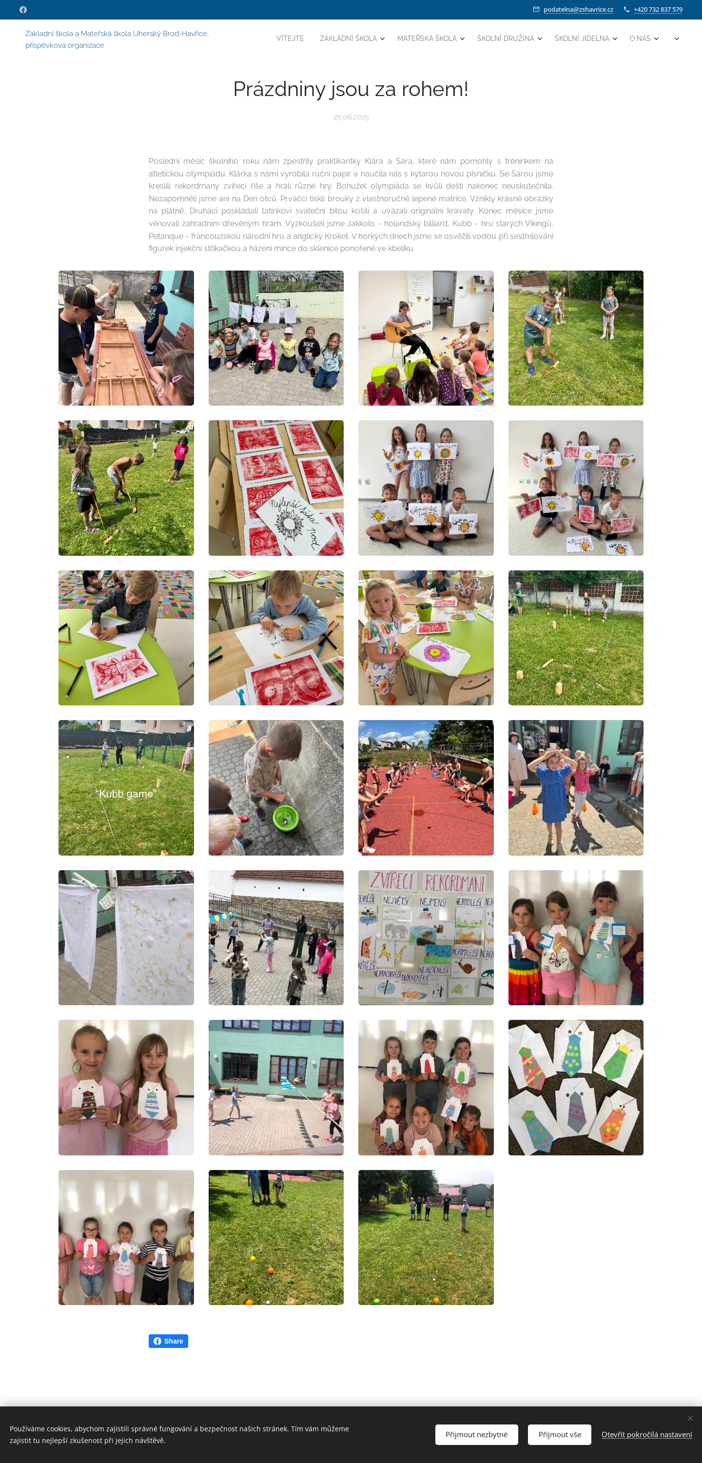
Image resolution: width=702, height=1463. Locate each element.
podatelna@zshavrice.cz (578, 9)
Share (168, 1341)
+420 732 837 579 (658, 9)
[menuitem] (567, 39)
